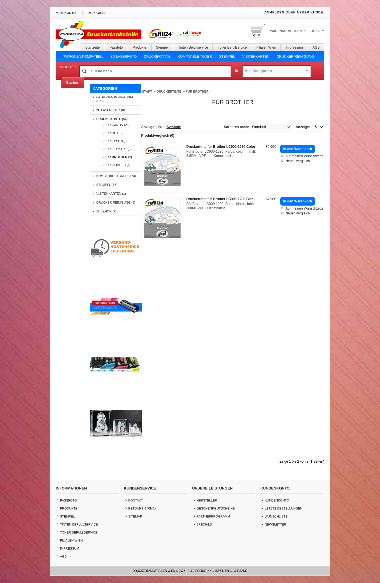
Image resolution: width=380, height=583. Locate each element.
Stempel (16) (106, 184)
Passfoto (116, 47)
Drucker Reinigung (295, 57)
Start (147, 91)
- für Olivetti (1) (117, 165)
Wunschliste (276, 516)
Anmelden (274, 12)
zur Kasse (97, 13)
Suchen (72, 82)
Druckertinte (157, 57)
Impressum (294, 47)
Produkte (139, 47)
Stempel (162, 47)
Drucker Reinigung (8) (115, 202)
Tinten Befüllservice (193, 47)
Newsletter (275, 524)
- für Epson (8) (115, 141)
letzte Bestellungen (283, 508)
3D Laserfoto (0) (110, 110)
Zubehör (67, 67)
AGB (316, 47)
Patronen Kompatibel (83, 57)
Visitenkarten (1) (111, 193)
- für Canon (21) (116, 125)
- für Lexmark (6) (117, 149)
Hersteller (207, 500)
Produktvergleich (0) (157, 136)
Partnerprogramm (213, 516)
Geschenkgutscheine (216, 508)
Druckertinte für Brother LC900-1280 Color (220, 147)
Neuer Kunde (310, 12)
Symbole (174, 127)
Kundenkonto (277, 500)
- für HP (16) (113, 133)
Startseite (92, 47)
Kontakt (135, 500)
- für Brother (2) (117, 157)
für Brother (197, 91)
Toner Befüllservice (232, 47)
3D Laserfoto (124, 57)
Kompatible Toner (195, 57)
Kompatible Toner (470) (116, 176)
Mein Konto (66, 13)
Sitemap (135, 516)
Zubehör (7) (106, 211)
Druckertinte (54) (111, 119)
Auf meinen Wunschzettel (304, 156)
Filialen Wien (266, 47)
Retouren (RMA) (142, 508)
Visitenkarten (255, 57)
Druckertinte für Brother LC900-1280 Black (220, 199)
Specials (204, 524)
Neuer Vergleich (297, 161)
